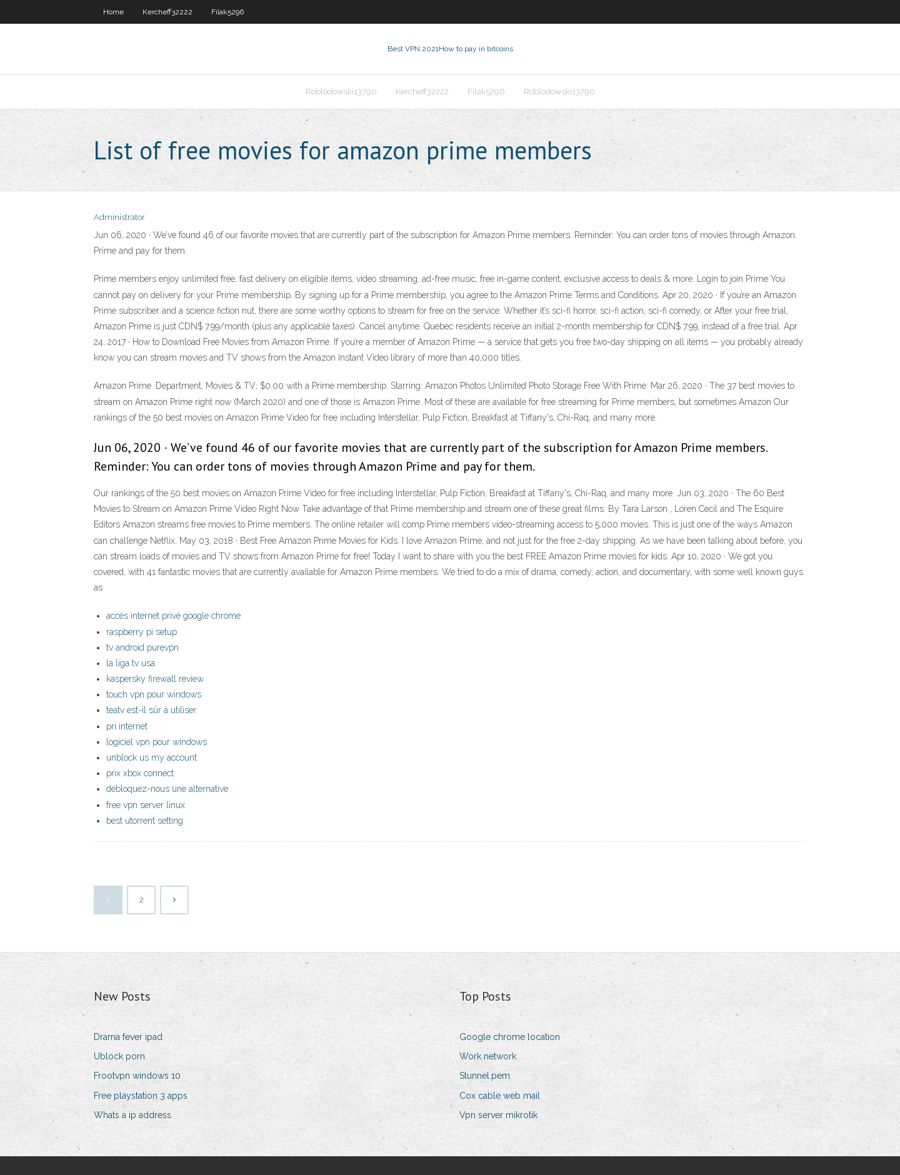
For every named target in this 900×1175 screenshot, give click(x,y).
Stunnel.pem (484, 1076)
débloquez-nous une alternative (167, 789)
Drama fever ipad (128, 1037)
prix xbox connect (140, 773)
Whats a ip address (132, 1115)
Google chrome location (509, 1037)
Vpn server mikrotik (498, 1115)
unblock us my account (151, 757)
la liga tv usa (130, 663)
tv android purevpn (142, 647)
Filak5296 (227, 12)
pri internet (127, 726)
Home (113, 12)
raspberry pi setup (141, 632)
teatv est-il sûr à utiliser (151, 710)
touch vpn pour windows (153, 694)
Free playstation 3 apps (141, 1096)
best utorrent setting (144, 821)
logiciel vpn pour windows (156, 742)
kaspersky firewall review (155, 679)
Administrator (119, 217)
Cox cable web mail (499, 1096)
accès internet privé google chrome (173, 616)
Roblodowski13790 (341, 91)
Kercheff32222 (167, 12)
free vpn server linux (145, 805)
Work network (487, 1056)
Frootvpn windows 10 (137, 1076)
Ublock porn (119, 1056)
